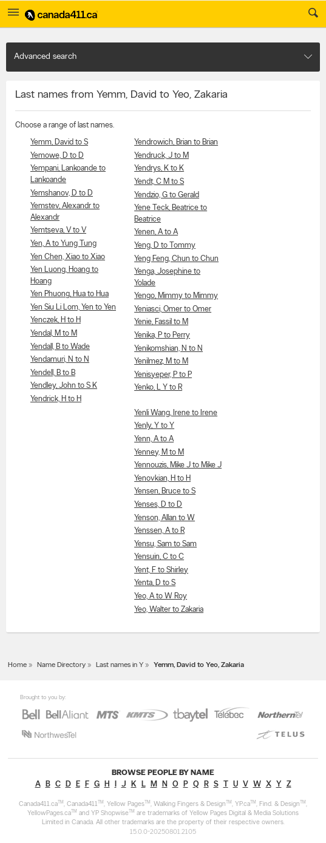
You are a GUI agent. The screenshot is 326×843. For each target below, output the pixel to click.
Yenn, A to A (154, 439)
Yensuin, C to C (159, 557)
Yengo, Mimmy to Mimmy (176, 296)
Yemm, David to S (59, 142)
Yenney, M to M (159, 452)
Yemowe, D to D (57, 156)
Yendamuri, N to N (59, 360)
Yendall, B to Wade (60, 347)
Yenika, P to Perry (162, 335)
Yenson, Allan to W (164, 518)
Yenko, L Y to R (158, 387)
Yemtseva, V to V (58, 230)
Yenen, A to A (156, 232)
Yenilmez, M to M (161, 361)
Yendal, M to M (53, 333)
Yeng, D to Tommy (164, 245)
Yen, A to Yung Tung (63, 244)
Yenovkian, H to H (162, 478)
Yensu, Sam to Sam (165, 544)
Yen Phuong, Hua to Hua (69, 294)
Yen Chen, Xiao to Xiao (67, 257)
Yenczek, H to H (55, 320)
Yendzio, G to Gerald (166, 195)
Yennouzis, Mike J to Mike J (178, 465)
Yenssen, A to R (159, 531)
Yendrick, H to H (55, 399)
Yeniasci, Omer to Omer (172, 309)
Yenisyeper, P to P (163, 375)
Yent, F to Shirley (161, 570)
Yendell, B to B (52, 373)
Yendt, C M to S (159, 182)
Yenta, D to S (154, 583)
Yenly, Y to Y (154, 426)
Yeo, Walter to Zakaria (168, 610)
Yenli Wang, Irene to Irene (175, 413)
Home (17, 665)
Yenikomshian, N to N (168, 349)
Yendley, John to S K (63, 386)
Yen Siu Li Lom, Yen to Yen (73, 307)
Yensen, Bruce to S (164, 491)
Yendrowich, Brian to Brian (176, 142)
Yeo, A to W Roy (160, 596)
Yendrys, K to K (159, 168)
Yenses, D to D (158, 505)
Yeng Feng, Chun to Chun (176, 259)
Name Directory (61, 665)
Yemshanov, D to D (61, 193)
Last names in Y (119, 665)
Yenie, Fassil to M (161, 322)
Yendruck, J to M (161, 156)
